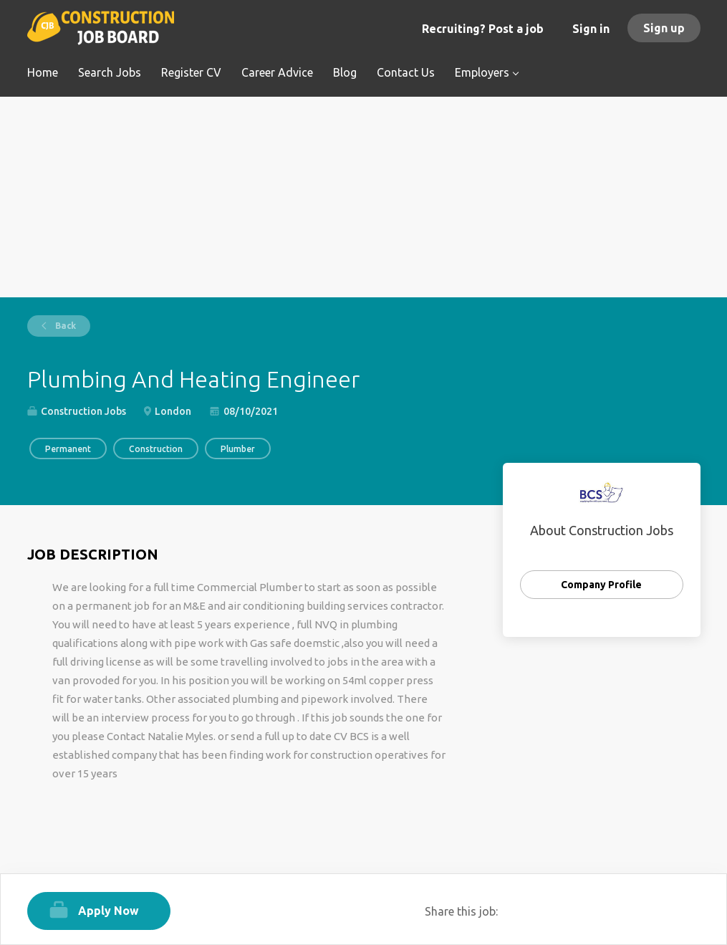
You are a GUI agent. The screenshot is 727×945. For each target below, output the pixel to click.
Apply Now (108, 910)
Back (64, 325)
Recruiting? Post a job (483, 28)
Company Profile (601, 584)
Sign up (664, 27)
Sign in (591, 28)
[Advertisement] (363, 197)
